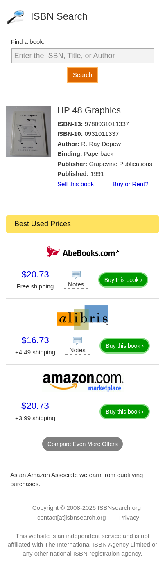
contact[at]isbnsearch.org (71, 517)
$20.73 (35, 274)
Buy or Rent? (131, 183)
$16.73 (35, 340)
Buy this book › (123, 280)
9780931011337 (107, 123)
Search (83, 74)
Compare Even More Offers (82, 444)
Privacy (129, 517)
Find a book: (28, 41)
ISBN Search (59, 16)
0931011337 (102, 133)
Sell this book (75, 183)
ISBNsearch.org (119, 507)
